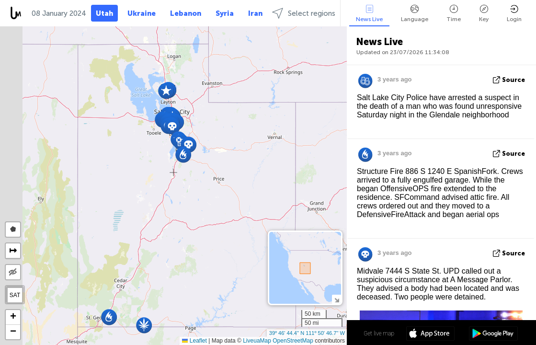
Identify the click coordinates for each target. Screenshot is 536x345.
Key (484, 14)
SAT (15, 295)
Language (414, 14)
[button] (172, 126)
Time (453, 14)
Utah (104, 13)
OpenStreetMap (293, 340)
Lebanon (185, 13)
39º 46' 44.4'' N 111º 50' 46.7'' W (307, 333)
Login (514, 14)
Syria (225, 13)
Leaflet (194, 340)
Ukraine (141, 13)
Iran (255, 13)
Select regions (303, 13)
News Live (369, 14)
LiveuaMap (257, 340)
